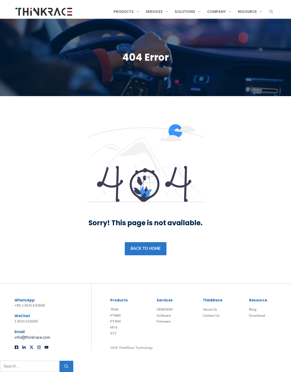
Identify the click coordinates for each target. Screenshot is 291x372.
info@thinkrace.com (32, 337)
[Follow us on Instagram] (39, 347)
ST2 (113, 333)
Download (257, 315)
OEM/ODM (165, 309)
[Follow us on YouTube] (46, 347)
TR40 (114, 309)
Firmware (163, 321)
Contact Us (211, 315)
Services (159, 12)
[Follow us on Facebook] (16, 347)
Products (128, 12)
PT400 (115, 321)
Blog (252, 309)
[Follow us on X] (31, 347)
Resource (252, 12)
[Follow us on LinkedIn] (24, 347)
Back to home (146, 248)
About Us (210, 309)
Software (164, 315)
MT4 (113, 327)
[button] (271, 12)
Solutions (190, 12)
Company (221, 12)
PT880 (115, 315)
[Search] (66, 366)
